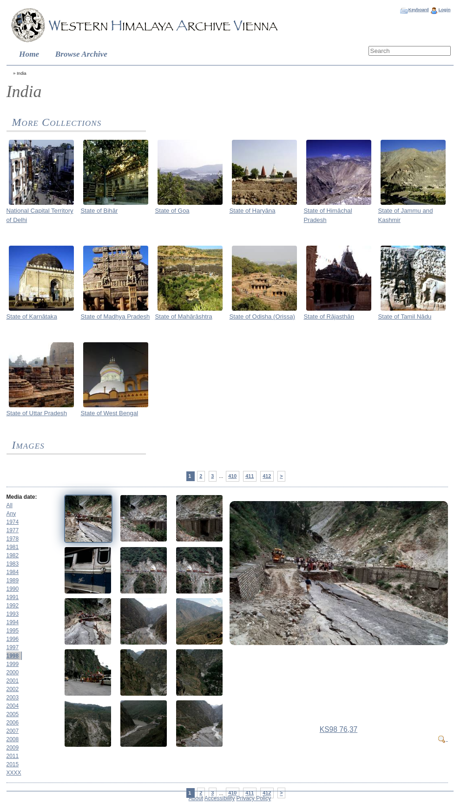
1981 (13, 547)
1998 (13, 655)
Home (29, 54)
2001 (13, 681)
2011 (13, 756)
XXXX (14, 773)
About (196, 798)
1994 (13, 622)
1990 (13, 589)
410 (232, 476)
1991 (13, 597)
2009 (13, 747)
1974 (13, 522)
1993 (13, 614)
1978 (13, 538)
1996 (13, 639)
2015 (13, 764)
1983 (13, 564)
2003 (13, 697)
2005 (13, 714)
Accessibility (219, 798)
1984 (13, 572)
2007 (13, 731)
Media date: (22, 497)
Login (444, 9)
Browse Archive (81, 54)
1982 (13, 555)
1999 (13, 664)
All (10, 505)
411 (249, 476)
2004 (13, 706)
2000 (13, 672)
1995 (13, 630)
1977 (13, 530)
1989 (13, 580)
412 (267, 476)
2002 (13, 689)
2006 (13, 722)
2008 (13, 739)
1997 (13, 647)
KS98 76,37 (339, 729)
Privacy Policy (254, 798)
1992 (13, 605)
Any (11, 513)
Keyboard (418, 9)
